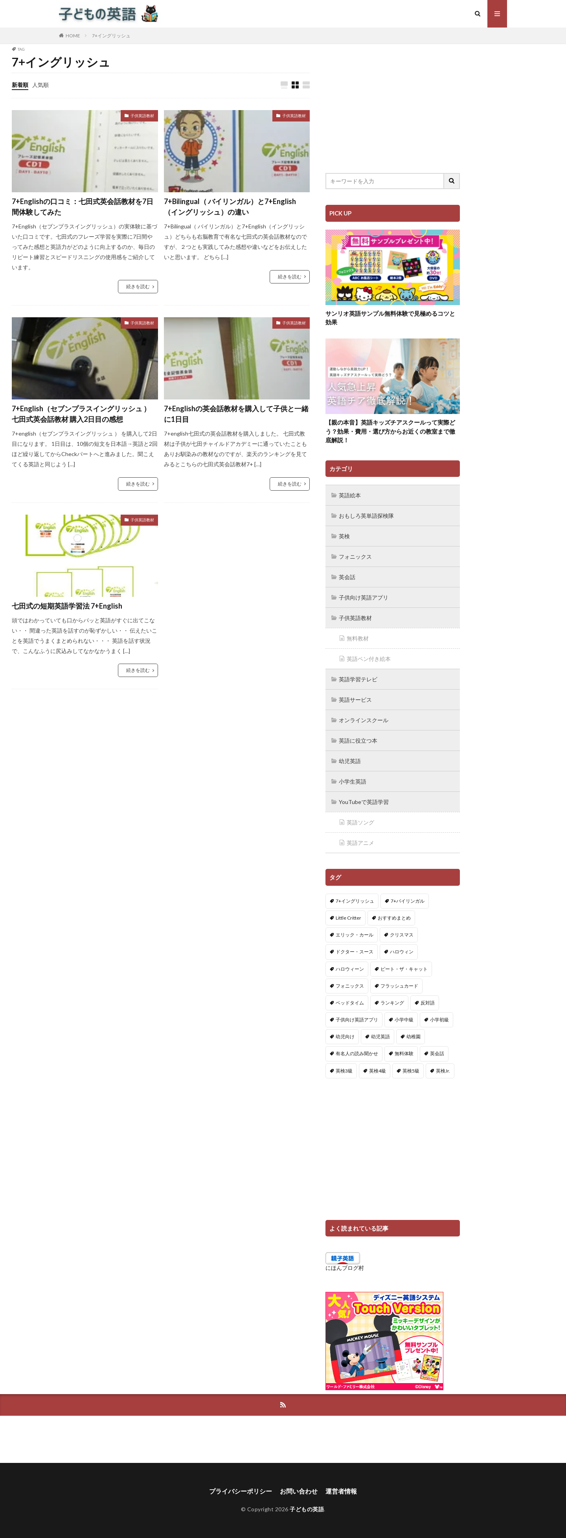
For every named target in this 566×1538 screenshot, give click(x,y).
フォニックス (355, 556)
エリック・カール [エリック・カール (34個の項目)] (354, 935)
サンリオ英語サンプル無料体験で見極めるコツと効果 (390, 318)
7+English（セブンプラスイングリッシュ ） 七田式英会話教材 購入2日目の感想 (81, 413)
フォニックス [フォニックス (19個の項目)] (350, 986)
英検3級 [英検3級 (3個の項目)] (344, 1071)
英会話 (347, 577)
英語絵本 (350, 495)
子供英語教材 (142, 115)
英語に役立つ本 (358, 740)
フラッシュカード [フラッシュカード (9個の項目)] (399, 986)
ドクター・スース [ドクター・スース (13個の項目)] (354, 952)
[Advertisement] (392, 102)
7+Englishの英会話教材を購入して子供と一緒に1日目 (236, 413)
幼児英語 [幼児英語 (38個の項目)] (380, 1036)
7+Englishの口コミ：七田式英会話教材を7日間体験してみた (82, 206)
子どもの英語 (307, 1509)
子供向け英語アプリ (363, 597)
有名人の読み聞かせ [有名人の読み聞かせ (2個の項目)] (357, 1053)
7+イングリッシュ (111, 36)
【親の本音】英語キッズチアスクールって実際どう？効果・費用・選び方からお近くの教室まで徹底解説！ (390, 431)
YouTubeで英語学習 (364, 801)
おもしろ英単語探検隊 (366, 515)
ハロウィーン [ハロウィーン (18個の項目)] (350, 969)
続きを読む (138, 286)
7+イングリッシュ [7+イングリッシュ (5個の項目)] (355, 901)
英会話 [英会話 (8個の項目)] (437, 1053)
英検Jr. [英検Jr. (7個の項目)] (443, 1071)
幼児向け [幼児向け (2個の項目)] (345, 1036)
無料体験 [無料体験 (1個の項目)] (404, 1053)
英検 (344, 536)
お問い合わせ (299, 1491)
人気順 (40, 84)
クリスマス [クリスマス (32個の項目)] (401, 935)
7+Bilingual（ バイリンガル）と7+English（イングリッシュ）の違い (230, 206)
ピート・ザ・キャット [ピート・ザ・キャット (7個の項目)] (404, 969)
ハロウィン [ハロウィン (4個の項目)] (401, 952)
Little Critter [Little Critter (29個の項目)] (348, 918)
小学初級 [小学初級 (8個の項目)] (439, 1020)
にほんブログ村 (344, 1267)
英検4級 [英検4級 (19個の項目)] (377, 1071)
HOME (73, 36)
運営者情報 (341, 1491)
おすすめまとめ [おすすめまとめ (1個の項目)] (394, 918)
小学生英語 (352, 781)
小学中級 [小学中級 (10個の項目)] (404, 1020)
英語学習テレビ (358, 679)
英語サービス (355, 699)
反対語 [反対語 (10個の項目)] (428, 1003)
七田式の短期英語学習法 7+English (67, 606)
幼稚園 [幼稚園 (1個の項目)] (413, 1036)
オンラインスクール (363, 720)
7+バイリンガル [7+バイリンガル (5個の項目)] (407, 901)
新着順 (20, 84)
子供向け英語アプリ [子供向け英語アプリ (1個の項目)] (357, 1020)
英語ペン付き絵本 (369, 658)
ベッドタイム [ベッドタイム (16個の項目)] (350, 1003)
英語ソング (360, 822)
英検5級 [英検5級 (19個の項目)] (410, 1071)
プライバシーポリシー (240, 1491)
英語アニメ (360, 842)
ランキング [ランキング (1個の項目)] (392, 1003)
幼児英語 (350, 761)
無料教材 (358, 638)
